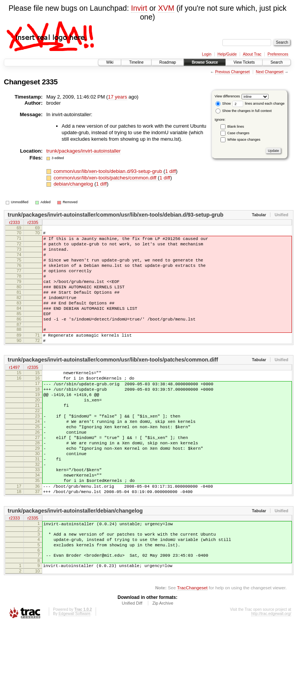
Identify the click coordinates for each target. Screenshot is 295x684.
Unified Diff (132, 663)
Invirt (139, 8)
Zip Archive (162, 663)
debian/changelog (73, 184)
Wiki (109, 62)
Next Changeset (269, 72)
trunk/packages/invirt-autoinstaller (83, 151)
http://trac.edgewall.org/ (271, 673)
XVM (166, 8)
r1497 (14, 392)
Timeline (136, 62)
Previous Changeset (232, 72)
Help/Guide (227, 54)
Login (206, 54)
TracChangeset (192, 647)
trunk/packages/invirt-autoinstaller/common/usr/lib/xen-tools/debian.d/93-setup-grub (116, 215)
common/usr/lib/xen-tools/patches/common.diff (105, 178)
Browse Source (205, 62)
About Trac (252, 54)
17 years (117, 97)
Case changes (238, 133)
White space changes (243, 139)
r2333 (14, 222)
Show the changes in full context (243, 111)
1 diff (170, 171)
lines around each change (258, 103)
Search (276, 62)
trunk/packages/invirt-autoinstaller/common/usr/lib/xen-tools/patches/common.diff (113, 384)
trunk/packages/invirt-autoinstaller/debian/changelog (75, 562)
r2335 (32, 222)
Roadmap (167, 62)
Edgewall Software (74, 673)
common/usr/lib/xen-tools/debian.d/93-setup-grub (108, 171)
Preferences (278, 54)
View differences (227, 96)
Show (223, 103)
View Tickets (244, 62)
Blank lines (235, 126)
